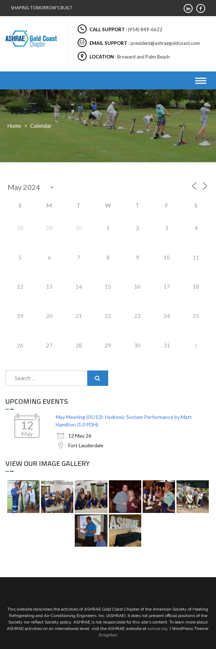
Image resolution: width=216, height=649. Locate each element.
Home (14, 125)
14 (78, 287)
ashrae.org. (158, 628)
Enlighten (108, 635)
